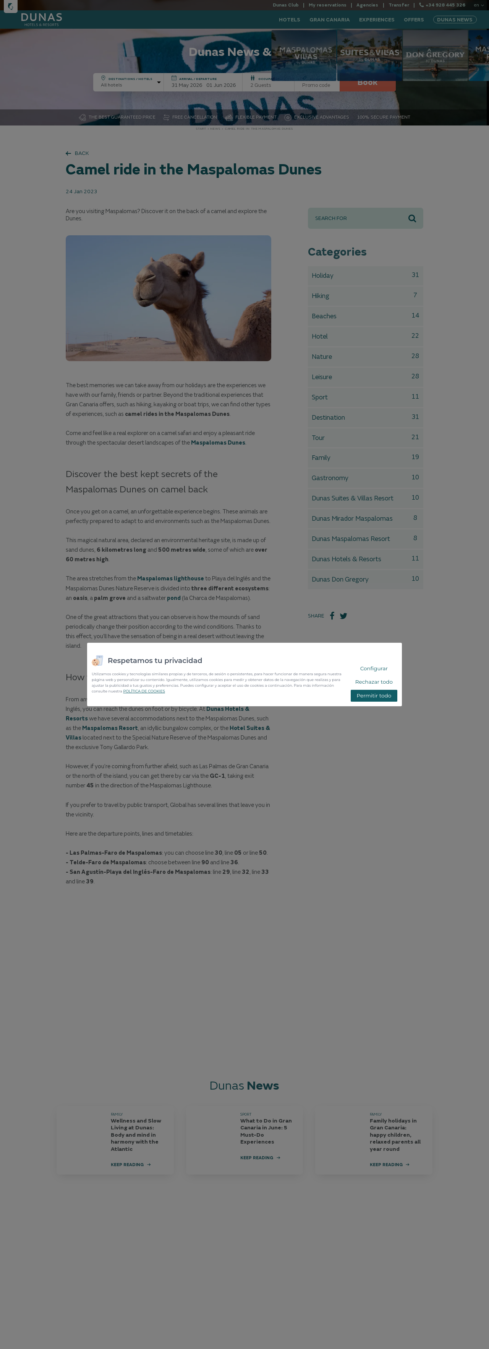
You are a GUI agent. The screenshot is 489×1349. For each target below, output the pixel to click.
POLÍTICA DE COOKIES (144, 691)
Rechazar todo (374, 682)
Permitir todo (373, 695)
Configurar (374, 668)
